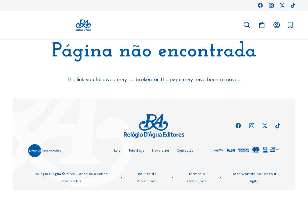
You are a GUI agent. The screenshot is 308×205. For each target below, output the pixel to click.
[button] (246, 25)
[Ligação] (161, 25)
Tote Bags (136, 150)
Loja (117, 150)
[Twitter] (282, 5)
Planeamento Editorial (83, 5)
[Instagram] (271, 5)
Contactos (185, 150)
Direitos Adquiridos (128, 5)
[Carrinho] (275, 25)
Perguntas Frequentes (37, 5)
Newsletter (160, 150)
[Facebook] (260, 5)
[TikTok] (293, 5)
